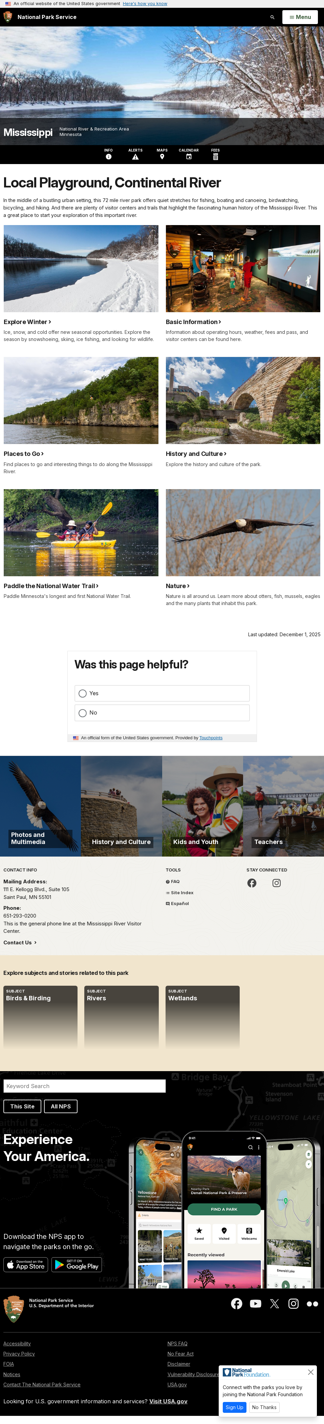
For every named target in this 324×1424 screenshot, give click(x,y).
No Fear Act (181, 1362)
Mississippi (28, 132)
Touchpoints (210, 737)
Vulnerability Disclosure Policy (201, 1382)
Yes (94, 693)
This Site (22, 1114)
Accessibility (17, 1352)
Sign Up (234, 1407)
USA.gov (177, 1392)
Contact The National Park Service (42, 1392)
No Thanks (264, 1407)
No (93, 712)
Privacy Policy (19, 1362)
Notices (11, 1382)
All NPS (61, 1114)
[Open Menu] (300, 17)
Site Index (180, 900)
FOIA (8, 1372)
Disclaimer (179, 1372)
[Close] (311, 1372)
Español (177, 911)
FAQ (173, 889)
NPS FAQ (178, 1352)
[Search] (84, 1094)
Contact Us (18, 950)
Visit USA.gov (168, 1409)
